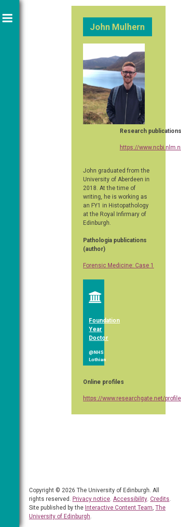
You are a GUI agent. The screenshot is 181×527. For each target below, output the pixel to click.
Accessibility (130, 499)
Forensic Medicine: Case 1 (118, 265)
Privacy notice (91, 499)
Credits (159, 499)
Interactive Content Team (119, 507)
